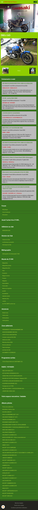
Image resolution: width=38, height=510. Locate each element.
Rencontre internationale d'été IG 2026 (15, 172)
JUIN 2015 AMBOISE (7, 457)
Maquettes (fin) (6, 268)
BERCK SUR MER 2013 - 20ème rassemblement (14, 437)
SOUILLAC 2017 (6, 473)
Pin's (3, 270)
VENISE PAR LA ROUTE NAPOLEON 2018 (12, 375)
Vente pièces (5, 320)
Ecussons (4, 273)
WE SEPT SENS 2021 (7, 496)
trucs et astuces (6, 212)
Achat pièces (5, 317)
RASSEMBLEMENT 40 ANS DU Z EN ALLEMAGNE (14, 424)
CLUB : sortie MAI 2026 (9, 98)
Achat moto (5, 312)
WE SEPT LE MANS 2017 (8, 475)
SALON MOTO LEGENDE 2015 (9, 462)
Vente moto (5, 315)
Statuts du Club (6, 239)
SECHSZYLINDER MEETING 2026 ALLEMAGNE (17, 83)
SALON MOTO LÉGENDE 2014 (9, 450)
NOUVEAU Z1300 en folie (8, 409)
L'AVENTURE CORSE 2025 (8, 391)
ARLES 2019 (5, 488)
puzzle (4, 291)
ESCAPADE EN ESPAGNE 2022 (9, 383)
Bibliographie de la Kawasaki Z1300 (11, 253)
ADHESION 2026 (6, 230)
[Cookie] (3, 507)
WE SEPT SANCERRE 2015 (8, 460)
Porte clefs (5, 286)
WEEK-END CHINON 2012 (8, 429)
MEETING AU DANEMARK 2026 (12, 128)
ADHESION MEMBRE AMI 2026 (9, 332)
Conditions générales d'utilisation (19, 507)
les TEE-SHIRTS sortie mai (8, 303)
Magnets (4, 280)
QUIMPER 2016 (6, 465)
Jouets (4, 301)
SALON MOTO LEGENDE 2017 (9, 478)
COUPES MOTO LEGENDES (11, 113)
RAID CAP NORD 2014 (7, 370)
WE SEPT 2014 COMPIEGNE (9, 447)
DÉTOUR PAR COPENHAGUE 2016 (10, 373)
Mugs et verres (6, 275)
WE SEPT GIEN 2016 (7, 468)
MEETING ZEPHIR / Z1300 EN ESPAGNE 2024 (13, 388)
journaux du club (6, 350)
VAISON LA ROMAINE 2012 (8, 419)
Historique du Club (6, 244)
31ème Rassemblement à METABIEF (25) (12, 361)
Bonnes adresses (6, 344)
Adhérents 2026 (6, 339)
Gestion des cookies (19, 505)
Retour (19, 70)
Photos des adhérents (7, 407)
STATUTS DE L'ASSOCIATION (9, 334)
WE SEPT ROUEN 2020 (7, 493)
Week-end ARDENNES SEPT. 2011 (10, 414)
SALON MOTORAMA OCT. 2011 (10, 417)
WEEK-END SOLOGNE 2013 (8, 440)
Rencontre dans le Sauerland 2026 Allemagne (17, 157)
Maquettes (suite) (6, 265)
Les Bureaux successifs (8, 242)
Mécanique (5, 209)
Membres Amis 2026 (7, 342)
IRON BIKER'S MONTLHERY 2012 (10, 422)
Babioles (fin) (5, 298)
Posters (4, 278)
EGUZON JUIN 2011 (7, 412)
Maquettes (5, 263)
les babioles (5, 293)
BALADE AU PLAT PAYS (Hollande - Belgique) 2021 (14, 378)
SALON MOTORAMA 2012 (8, 432)
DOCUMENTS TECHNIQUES (9, 352)
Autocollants (5, 283)
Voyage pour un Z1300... (8, 386)
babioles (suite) (6, 296)
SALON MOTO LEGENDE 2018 (9, 485)
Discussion (5, 214)
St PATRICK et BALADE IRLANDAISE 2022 (12, 381)
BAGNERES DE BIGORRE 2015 (9, 455)
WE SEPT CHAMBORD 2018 (9, 483)
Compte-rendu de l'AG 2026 (9, 337)
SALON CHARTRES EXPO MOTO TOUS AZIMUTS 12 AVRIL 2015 (17, 452)
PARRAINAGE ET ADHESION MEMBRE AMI (12, 329)
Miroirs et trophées (7, 288)
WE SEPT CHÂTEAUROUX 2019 (10, 490)
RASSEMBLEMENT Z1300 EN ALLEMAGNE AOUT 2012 (15, 427)
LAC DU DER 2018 (6, 480)
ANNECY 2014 (5, 445)
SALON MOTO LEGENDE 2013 (9, 442)
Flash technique (6, 347)
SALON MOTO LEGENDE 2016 (9, 470)
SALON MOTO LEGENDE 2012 (9, 434)
